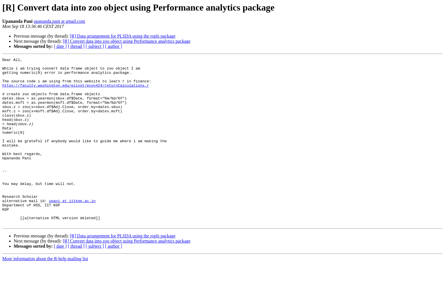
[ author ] (113, 46)
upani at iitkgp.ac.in (72, 229)
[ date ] (60, 46)
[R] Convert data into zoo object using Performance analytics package (126, 41)
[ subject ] (95, 46)
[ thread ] (76, 46)
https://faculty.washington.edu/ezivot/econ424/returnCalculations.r (75, 91)
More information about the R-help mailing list (45, 292)
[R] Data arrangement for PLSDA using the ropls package (122, 36)
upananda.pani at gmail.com (59, 21)
